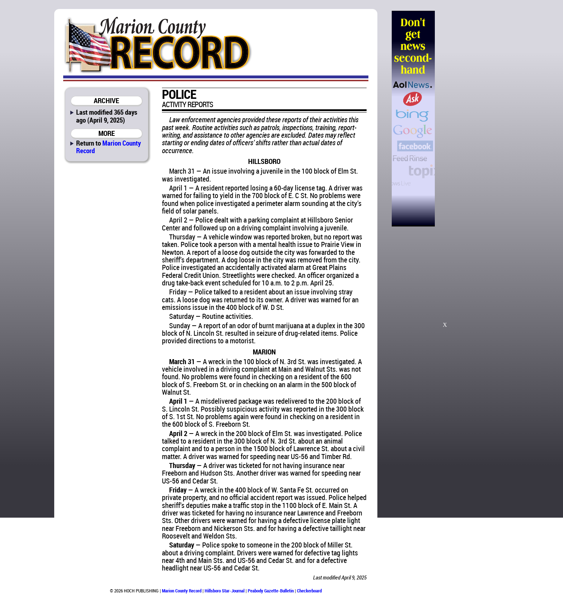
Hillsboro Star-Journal (225, 590)
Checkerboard (309, 590)
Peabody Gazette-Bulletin (271, 590)
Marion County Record (108, 146)
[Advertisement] (471, 118)
